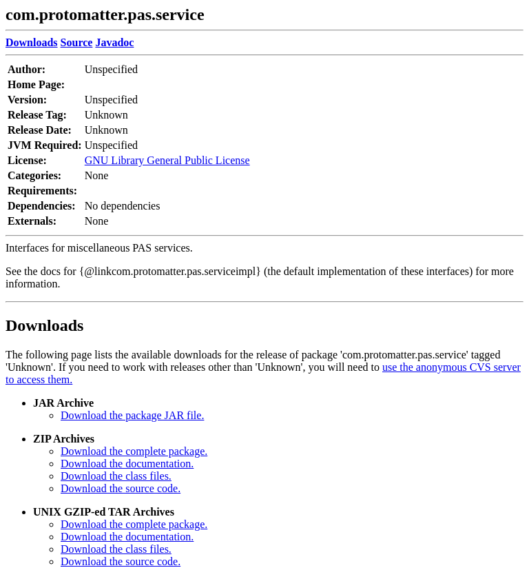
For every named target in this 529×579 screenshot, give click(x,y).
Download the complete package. (134, 451)
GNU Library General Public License (167, 160)
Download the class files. (116, 476)
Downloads (44, 325)
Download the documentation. (127, 463)
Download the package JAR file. (132, 415)
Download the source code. (120, 488)
